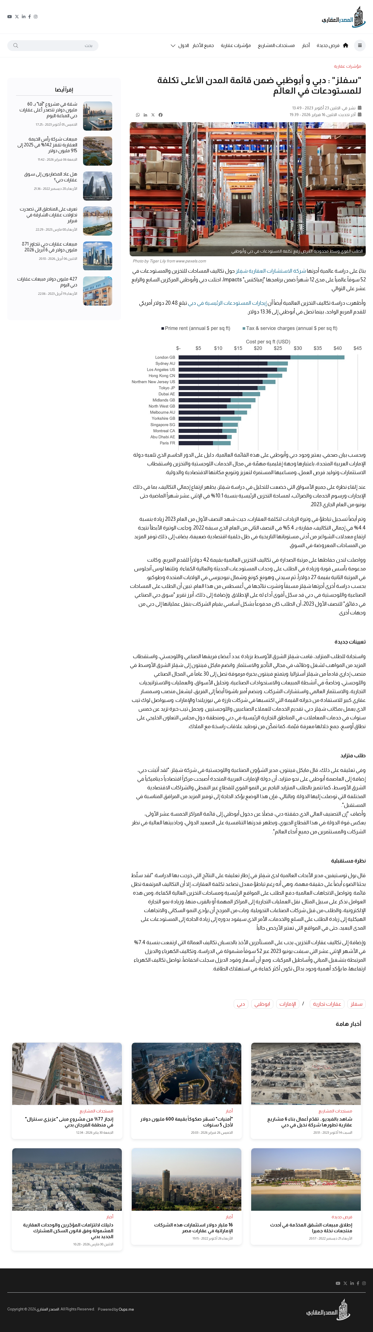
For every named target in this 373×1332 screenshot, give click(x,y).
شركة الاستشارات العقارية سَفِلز (271, 271)
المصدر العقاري (47, 1309)
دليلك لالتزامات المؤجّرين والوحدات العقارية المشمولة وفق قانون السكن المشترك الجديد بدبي (68, 1230)
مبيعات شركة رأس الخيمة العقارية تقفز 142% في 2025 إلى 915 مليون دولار (47, 145)
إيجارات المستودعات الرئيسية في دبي (227, 303)
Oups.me (126, 1309)
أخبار (306, 45)
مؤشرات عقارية (236, 45)
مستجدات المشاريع (276, 45)
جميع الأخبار (203, 45)
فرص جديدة (328, 45)
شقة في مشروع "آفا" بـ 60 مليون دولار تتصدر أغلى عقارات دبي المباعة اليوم (48, 110)
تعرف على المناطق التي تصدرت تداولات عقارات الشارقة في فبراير (48, 215)
